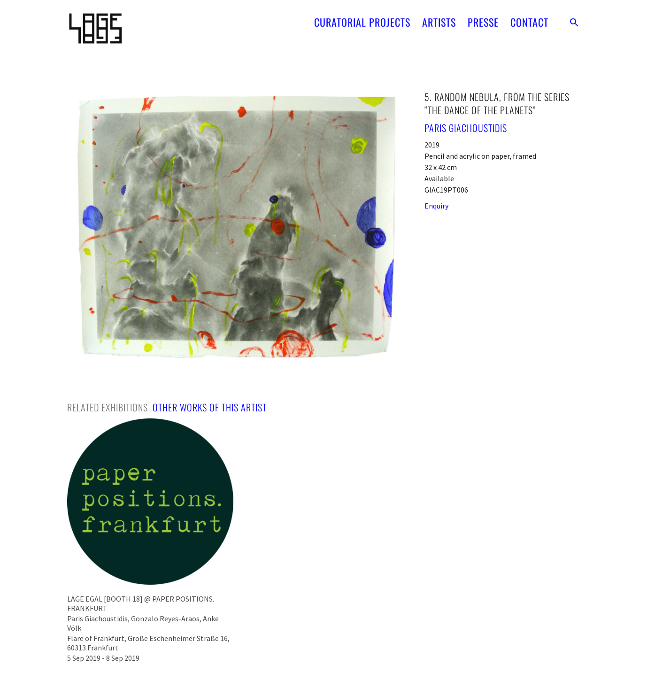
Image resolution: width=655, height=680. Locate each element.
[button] (574, 18)
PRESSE (483, 17)
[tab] (107, 407)
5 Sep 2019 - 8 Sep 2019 (103, 658)
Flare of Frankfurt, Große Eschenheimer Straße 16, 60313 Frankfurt (148, 643)
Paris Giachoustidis (465, 128)
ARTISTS (439, 17)
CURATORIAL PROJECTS (362, 17)
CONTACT (529, 17)
